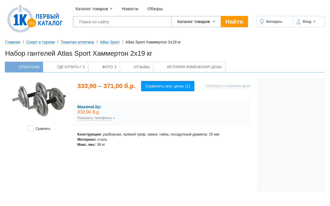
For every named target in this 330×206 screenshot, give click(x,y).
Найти (234, 21)
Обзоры (155, 8)
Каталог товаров (94, 9)
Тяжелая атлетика (77, 42)
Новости (130, 8)
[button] (309, 21)
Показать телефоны (94, 118)
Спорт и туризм (40, 42)
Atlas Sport (109, 42)
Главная (12, 42)
